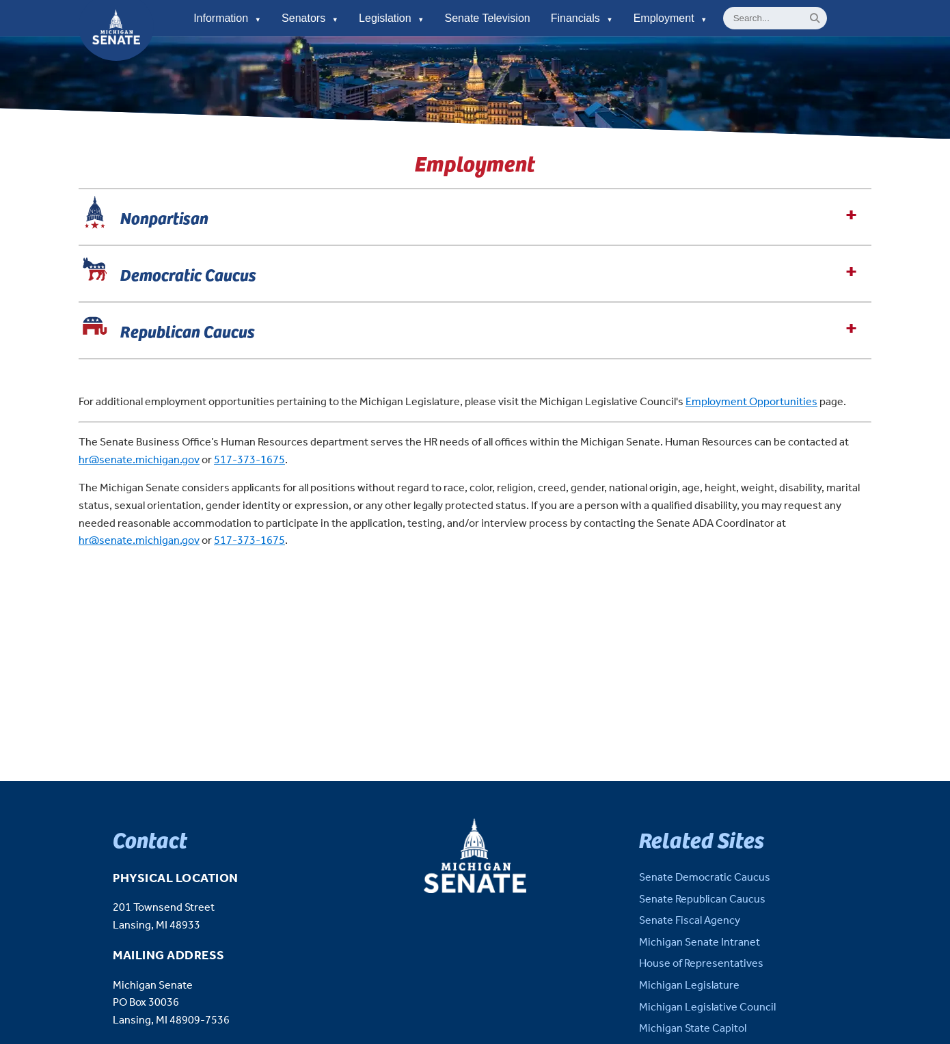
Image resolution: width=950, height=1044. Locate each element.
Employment (670, 18)
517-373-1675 (249, 460)
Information (227, 18)
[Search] (815, 18)
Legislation (391, 18)
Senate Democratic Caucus (704, 877)
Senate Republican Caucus (702, 899)
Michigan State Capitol (692, 1028)
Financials (582, 18)
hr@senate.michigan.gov (139, 460)
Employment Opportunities (751, 402)
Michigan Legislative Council (707, 1007)
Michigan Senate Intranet (699, 942)
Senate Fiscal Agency (689, 920)
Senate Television (487, 18)
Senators (310, 18)
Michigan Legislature (689, 985)
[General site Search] (775, 18)
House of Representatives (701, 963)
